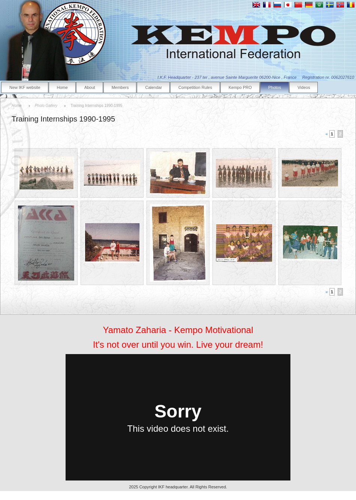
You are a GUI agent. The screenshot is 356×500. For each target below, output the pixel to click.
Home (62, 87)
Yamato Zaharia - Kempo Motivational (178, 330)
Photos (274, 87)
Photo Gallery (46, 106)
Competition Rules (195, 87)
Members (120, 87)
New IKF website (24, 87)
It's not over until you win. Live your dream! (178, 344)
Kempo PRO (240, 87)
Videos (304, 87)
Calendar (153, 87)
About (89, 87)
